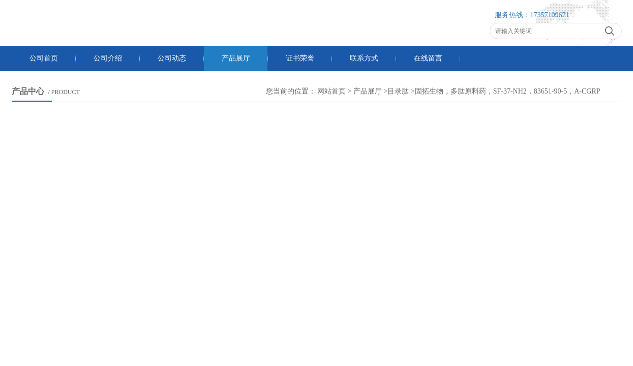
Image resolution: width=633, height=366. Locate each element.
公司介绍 (108, 58)
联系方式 (364, 58)
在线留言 (428, 58)
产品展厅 (236, 58)
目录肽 (398, 91)
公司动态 (172, 58)
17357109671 (549, 15)
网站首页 (331, 91)
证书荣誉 (300, 58)
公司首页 (43, 58)
